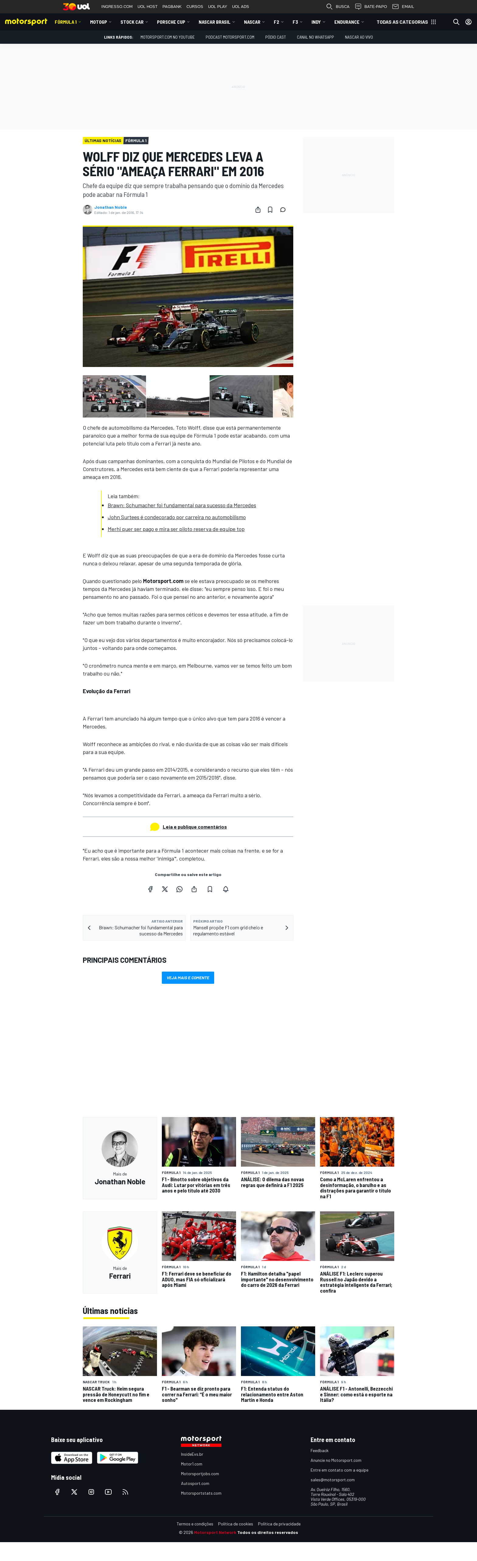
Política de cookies (235, 1523)
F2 (276, 22)
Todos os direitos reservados (267, 1532)
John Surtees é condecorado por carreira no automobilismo (177, 517)
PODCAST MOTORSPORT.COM (230, 37)
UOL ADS (240, 6)
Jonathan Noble (110, 207)
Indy (316, 22)
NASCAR (252, 22)
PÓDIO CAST (275, 37)
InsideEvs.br (192, 1454)
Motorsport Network (215, 1532)
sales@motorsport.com (333, 1479)
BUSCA (338, 6)
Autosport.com (195, 1483)
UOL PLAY (217, 6)
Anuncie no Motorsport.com (336, 1460)
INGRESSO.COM (117, 6)
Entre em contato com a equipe (339, 1469)
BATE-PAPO (370, 6)
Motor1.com (191, 1463)
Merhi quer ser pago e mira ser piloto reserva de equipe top (176, 529)
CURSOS (194, 6)
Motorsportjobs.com (200, 1473)
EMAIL (403, 6)
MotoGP (98, 22)
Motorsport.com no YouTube (168, 37)
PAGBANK (172, 6)
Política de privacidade (279, 1523)
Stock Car (132, 22)
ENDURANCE (347, 22)
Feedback (320, 1450)
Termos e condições (195, 1523)
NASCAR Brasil (215, 22)
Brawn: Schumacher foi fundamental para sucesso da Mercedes (182, 505)
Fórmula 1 (66, 22)
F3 (295, 22)
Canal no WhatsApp (315, 37)
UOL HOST (148, 6)
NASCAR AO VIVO (359, 37)
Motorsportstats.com (201, 1493)
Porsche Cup (171, 22)
